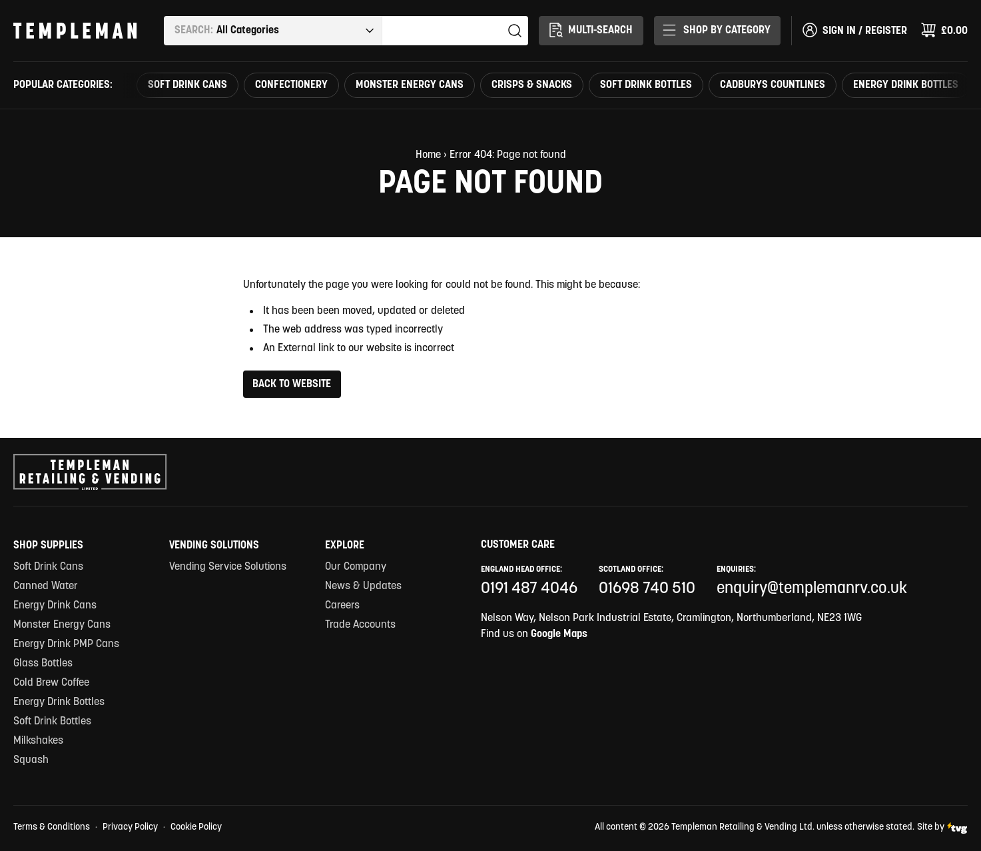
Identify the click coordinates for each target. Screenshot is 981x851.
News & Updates (363, 586)
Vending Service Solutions (227, 567)
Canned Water (45, 586)
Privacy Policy (130, 827)
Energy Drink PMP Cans (66, 644)
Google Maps (559, 634)
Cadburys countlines (772, 85)
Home (428, 155)
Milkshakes (38, 741)
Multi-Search (590, 30)
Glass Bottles (43, 663)
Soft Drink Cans (187, 85)
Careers (342, 605)
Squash (31, 760)
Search (514, 30)
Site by (942, 828)
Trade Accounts (360, 625)
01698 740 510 (647, 589)
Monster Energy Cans (410, 85)
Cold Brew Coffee (51, 683)
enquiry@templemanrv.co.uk (812, 589)
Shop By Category (717, 30)
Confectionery (291, 85)
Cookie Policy (196, 827)
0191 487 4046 (529, 589)
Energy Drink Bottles (905, 85)
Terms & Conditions (51, 827)
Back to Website (291, 384)
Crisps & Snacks (531, 85)
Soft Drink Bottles (646, 85)
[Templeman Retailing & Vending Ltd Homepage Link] (75, 31)
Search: (193, 30)
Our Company (355, 567)
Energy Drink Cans (55, 605)
